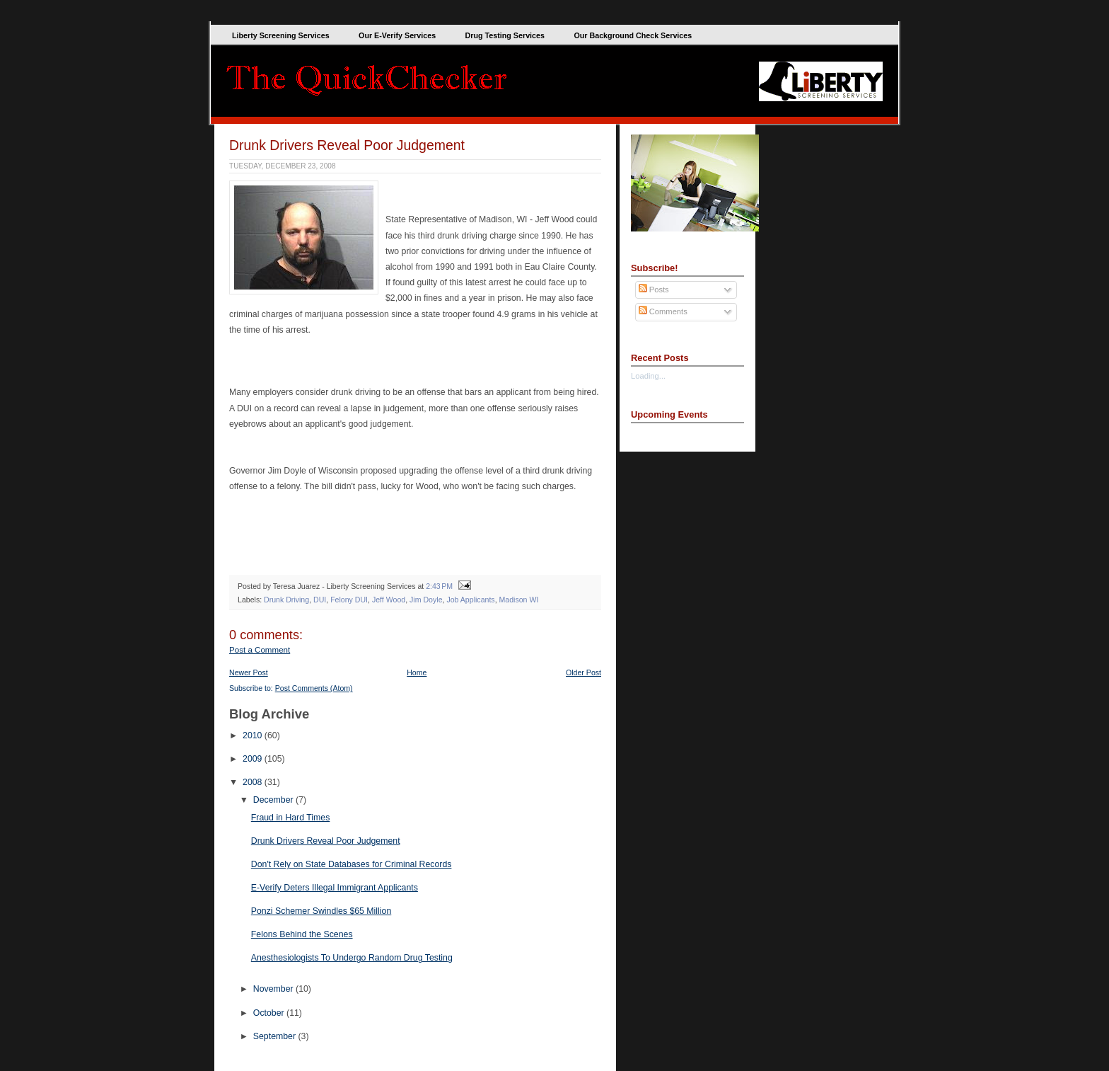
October (269, 1013)
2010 (254, 735)
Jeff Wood (388, 599)
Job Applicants (470, 599)
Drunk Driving (286, 599)
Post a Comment (259, 650)
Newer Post (248, 672)
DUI (319, 599)
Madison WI (519, 599)
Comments (663, 311)
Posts (654, 289)
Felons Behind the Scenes (302, 934)
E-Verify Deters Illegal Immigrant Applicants (334, 888)
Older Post (583, 672)
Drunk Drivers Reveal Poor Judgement (347, 145)
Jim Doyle (426, 599)
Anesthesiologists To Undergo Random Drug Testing (352, 958)
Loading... (648, 376)
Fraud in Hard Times (290, 818)
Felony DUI (349, 599)
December (274, 800)
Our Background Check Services (633, 35)
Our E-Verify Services (397, 35)
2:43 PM (439, 586)
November (274, 989)
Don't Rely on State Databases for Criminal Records (351, 864)
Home (416, 672)
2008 (254, 782)
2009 (254, 759)
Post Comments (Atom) (314, 688)
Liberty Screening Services (281, 35)
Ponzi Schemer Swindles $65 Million (321, 911)
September (275, 1036)
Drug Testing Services (505, 35)
